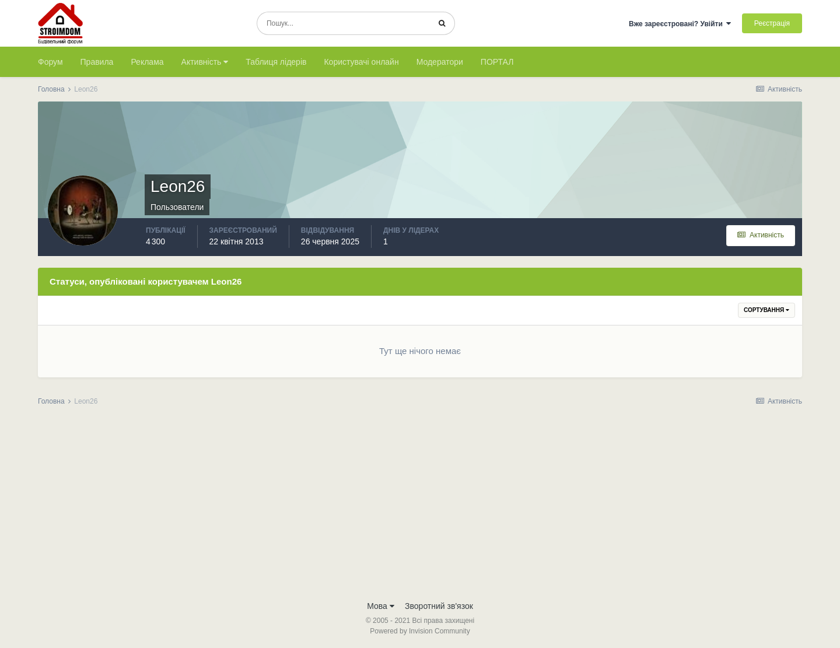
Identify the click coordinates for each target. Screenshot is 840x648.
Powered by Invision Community (420, 631)
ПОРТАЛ (497, 61)
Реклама (147, 61)
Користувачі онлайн (361, 61)
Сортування (766, 310)
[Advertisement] (420, 507)
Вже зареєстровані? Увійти (680, 24)
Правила (97, 61)
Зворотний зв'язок (439, 606)
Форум (50, 61)
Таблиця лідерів (276, 61)
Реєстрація (772, 23)
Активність (205, 61)
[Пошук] (343, 23)
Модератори (439, 61)
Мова (380, 606)
